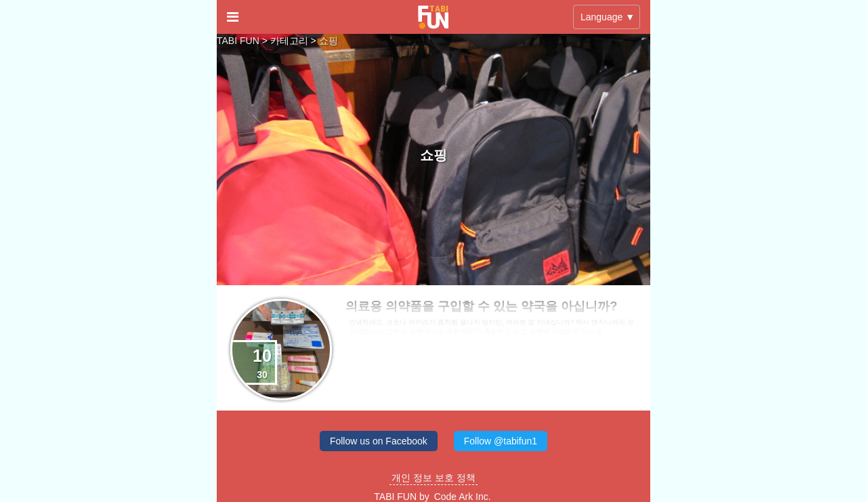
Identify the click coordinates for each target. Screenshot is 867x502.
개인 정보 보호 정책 (433, 477)
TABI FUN (238, 40)
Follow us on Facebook (378, 441)
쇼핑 (328, 40)
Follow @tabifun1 (500, 441)
